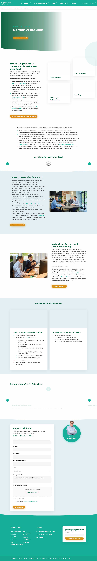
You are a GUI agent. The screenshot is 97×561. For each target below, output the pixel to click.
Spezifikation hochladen (20, 485)
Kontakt (13, 534)
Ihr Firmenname (18, 439)
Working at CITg (16, 531)
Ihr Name (16, 447)
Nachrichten (14, 536)
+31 (13, 83)
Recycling (41, 215)
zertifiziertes (23, 144)
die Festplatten (76, 273)
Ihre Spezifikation (18, 475)
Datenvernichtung (18, 97)
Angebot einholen (21, 38)
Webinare (14, 539)
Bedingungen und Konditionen (63, 558)
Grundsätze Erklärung (46, 558)
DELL (21, 108)
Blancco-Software (66, 277)
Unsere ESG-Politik (27, 533)
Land (14, 468)
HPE (36, 107)
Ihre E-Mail (16, 454)
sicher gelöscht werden (66, 144)
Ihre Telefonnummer (19, 461)
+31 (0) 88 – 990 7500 (26, 408)
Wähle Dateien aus (32, 492)
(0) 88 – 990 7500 (20, 83)
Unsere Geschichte (26, 538)
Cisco (14, 108)
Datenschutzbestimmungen (30, 502)
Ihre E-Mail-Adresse (74, 534)
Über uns (26, 542)
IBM (27, 337)
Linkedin (41, 537)
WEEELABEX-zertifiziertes (32, 204)
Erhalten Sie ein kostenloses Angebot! (24, 116)
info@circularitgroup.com (47, 531)
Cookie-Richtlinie (34, 558)
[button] (74, 538)
